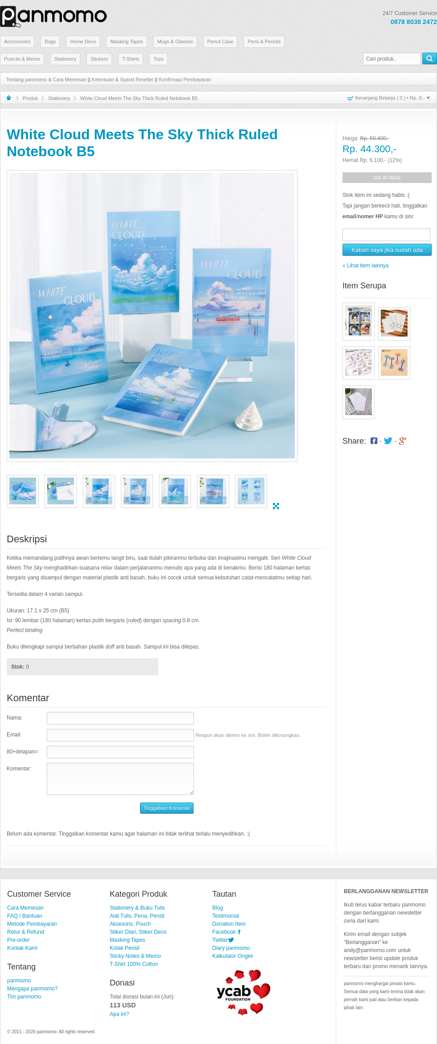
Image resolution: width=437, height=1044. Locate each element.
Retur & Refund (25, 932)
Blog (217, 908)
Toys (158, 59)
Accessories (17, 41)
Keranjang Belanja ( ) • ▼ (393, 97)
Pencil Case (220, 41)
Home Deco (83, 41)
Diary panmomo (231, 948)
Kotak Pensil (125, 948)
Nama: (14, 718)
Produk (30, 98)
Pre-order (18, 940)
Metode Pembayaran (32, 924)
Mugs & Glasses (175, 41)
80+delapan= (22, 752)
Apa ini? (119, 1014)
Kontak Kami (22, 948)
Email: (14, 735)
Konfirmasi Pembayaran (185, 79)
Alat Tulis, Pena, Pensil (137, 916)
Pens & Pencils (263, 41)
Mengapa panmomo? (32, 989)
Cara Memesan (25, 908)
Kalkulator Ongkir (232, 956)
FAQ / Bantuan (24, 916)
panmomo (19, 980)
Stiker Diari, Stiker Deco (138, 932)
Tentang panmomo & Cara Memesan (46, 79)
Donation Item (229, 924)
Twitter (220, 940)
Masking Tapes (126, 41)
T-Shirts (130, 59)
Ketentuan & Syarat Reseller (123, 79)
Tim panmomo (24, 997)
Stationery (65, 59)
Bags (50, 41)
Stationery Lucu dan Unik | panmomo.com (53, 15)
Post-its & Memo (22, 59)
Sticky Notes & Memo (135, 956)
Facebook (224, 932)
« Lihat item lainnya (365, 265)
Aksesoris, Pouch (130, 924)
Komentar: (19, 768)
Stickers (99, 59)
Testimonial (225, 916)
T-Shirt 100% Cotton (134, 964)
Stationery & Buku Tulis (137, 908)
